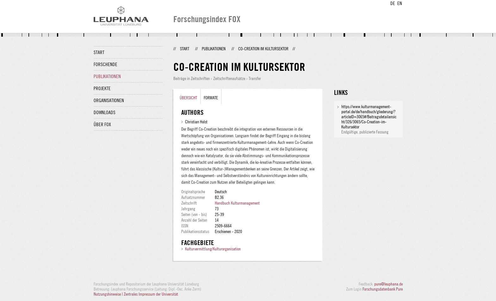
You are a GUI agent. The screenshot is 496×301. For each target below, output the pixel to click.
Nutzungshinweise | (109, 294)
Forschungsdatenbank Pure (383, 289)
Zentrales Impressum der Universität (151, 294)
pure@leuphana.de (388, 283)
